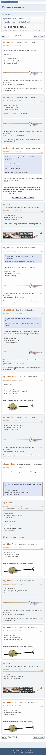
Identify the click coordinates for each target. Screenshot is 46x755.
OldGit (8, 205)
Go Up (4, 737)
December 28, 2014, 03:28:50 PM (12, 380)
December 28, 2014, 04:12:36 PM (12, 420)
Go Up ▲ (30, 750)
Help (14, 750)
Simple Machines (28, 752)
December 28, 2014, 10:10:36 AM (12, 210)
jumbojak (9, 42)
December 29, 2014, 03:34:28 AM (12, 584)
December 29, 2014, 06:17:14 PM (12, 669)
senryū (6, 180)
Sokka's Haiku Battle (11, 50)
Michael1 (9, 503)
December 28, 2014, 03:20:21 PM (12, 313)
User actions (39, 36)
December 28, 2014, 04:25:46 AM (12, 45)
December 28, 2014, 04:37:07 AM (12, 101)
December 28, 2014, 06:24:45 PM (12, 547)
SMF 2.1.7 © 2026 (18, 752)
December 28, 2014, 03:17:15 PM (12, 251)
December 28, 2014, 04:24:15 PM (12, 506)
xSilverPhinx (11, 377)
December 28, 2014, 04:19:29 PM (12, 467)
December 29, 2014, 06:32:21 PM (12, 706)
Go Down (5, 36)
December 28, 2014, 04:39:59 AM (12, 151)
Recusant (9, 148)
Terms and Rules (21, 750)
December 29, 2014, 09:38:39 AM (12, 631)
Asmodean (10, 464)
